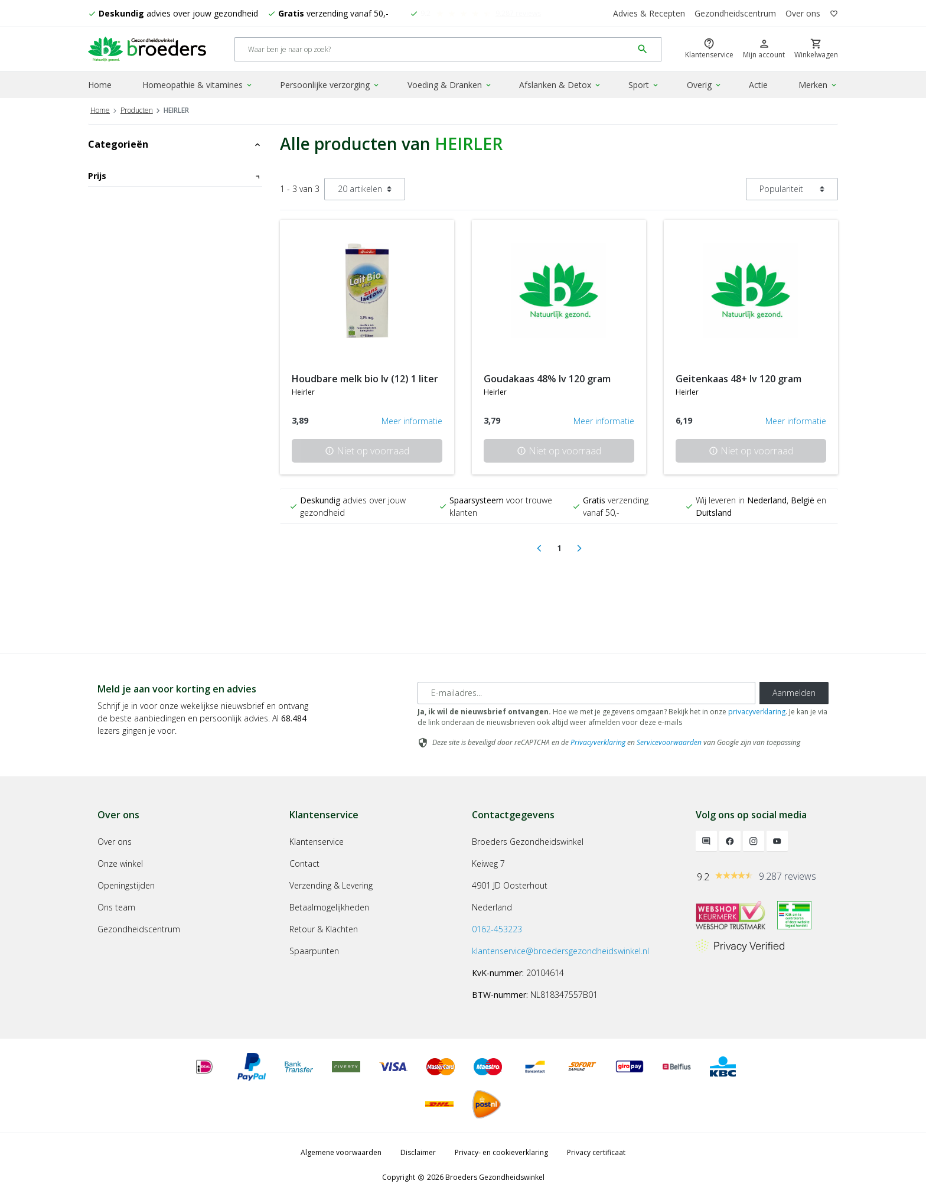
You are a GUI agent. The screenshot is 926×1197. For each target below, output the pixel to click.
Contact (304, 863)
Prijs (175, 175)
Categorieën (175, 144)
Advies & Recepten (649, 13)
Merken (818, 84)
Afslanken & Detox (560, 84)
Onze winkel (120, 863)
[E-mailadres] (586, 693)
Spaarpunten (314, 951)
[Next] (579, 548)
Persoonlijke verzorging (330, 84)
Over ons (802, 13)
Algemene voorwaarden (341, 1152)
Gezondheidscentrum (735, 13)
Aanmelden (794, 692)
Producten (136, 110)
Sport (644, 84)
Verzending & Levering (331, 885)
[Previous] (539, 548)
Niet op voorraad (367, 450)
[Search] (433, 49)
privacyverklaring (756, 712)
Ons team (116, 907)
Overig (704, 84)
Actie (758, 84)
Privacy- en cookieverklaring (501, 1152)
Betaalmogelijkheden (329, 907)
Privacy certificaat (596, 1152)
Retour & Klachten (323, 929)
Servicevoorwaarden (669, 742)
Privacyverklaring (597, 742)
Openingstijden (126, 885)
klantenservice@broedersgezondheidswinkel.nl (560, 951)
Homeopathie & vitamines (197, 84)
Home (100, 84)
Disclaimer (418, 1152)
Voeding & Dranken (450, 84)
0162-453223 (497, 929)
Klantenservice (316, 841)
